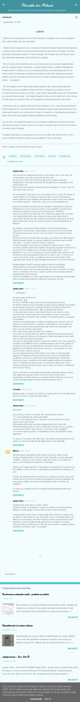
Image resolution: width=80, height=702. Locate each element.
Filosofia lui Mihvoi (37, 5)
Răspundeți (18, 283)
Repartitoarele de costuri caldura (17, 625)
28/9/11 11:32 (29, 289)
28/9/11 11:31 (29, 171)
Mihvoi (15, 451)
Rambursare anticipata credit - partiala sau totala (25, 594)
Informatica (39, 156)
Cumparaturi (25, 156)
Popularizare (64, 156)
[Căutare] (76, 5)
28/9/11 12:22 (26, 390)
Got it (48, 699)
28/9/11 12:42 (29, 406)
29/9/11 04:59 (25, 451)
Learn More (36, 699)
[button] (76, 18)
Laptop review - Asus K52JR (15, 657)
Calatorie (13, 156)
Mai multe (73, 617)
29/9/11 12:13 (29, 501)
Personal (52, 156)
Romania (19, 161)
